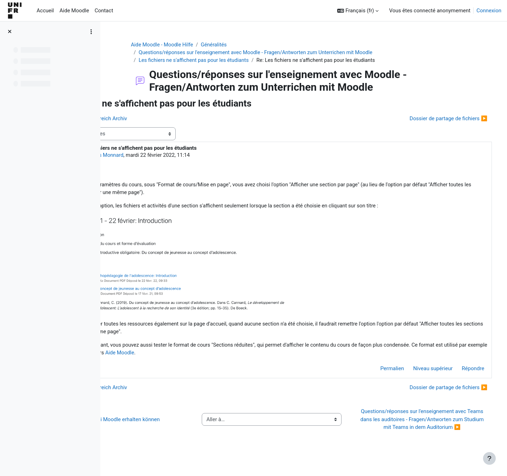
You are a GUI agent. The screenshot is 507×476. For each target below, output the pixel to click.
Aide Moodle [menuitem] (74, 10)
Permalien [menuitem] (382, 370)
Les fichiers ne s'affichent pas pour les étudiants (221, 60)
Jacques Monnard (166, 156)
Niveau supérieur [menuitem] (423, 370)
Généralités (242, 44)
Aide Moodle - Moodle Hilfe (189, 44)
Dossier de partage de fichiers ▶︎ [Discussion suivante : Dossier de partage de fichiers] (438, 119)
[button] (358, 10)
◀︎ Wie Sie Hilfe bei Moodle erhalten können (171, 425)
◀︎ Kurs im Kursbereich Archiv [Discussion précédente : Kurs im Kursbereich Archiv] (154, 119)
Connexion (488, 10)
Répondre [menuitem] (463, 370)
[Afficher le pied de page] (489, 458)
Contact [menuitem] (104, 10)
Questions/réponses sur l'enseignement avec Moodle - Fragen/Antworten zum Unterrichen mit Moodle (284, 53)
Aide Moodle (290, 355)
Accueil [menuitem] (45, 10)
